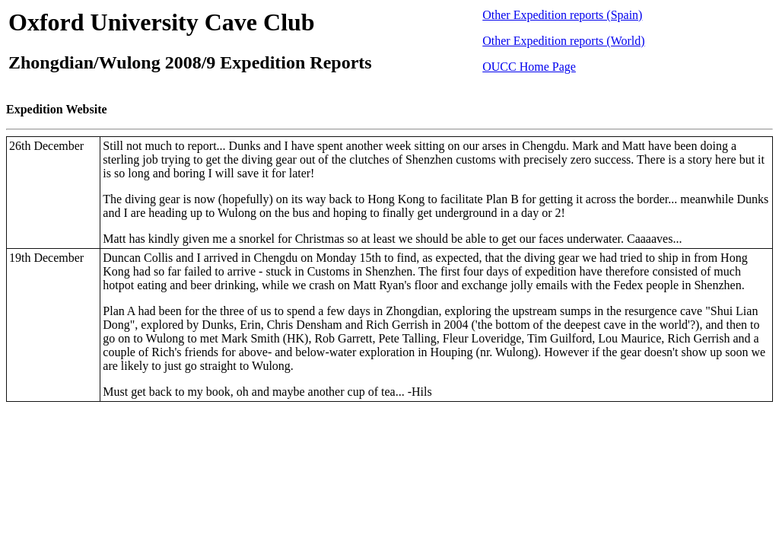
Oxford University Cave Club (161, 22)
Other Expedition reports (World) (563, 40)
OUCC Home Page (529, 66)
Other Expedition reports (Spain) (562, 14)
